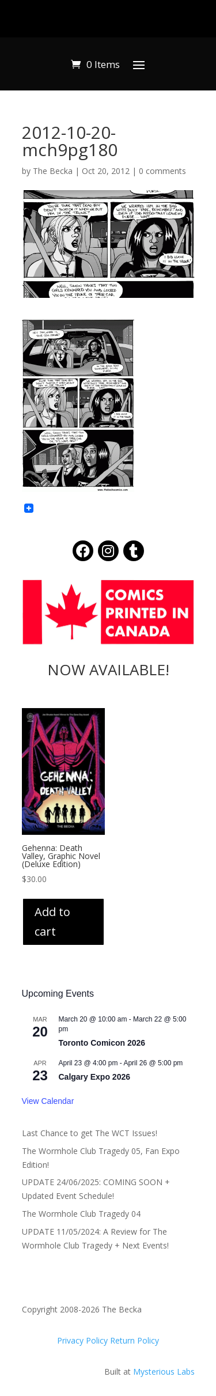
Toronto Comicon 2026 (102, 1042)
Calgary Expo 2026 (95, 1076)
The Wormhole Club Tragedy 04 (81, 1213)
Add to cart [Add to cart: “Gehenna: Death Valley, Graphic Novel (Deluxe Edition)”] (52, 921)
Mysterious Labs (164, 1371)
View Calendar (48, 1101)
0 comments (162, 170)
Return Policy (134, 1340)
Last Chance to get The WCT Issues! (89, 1133)
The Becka (53, 170)
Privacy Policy (83, 1340)
